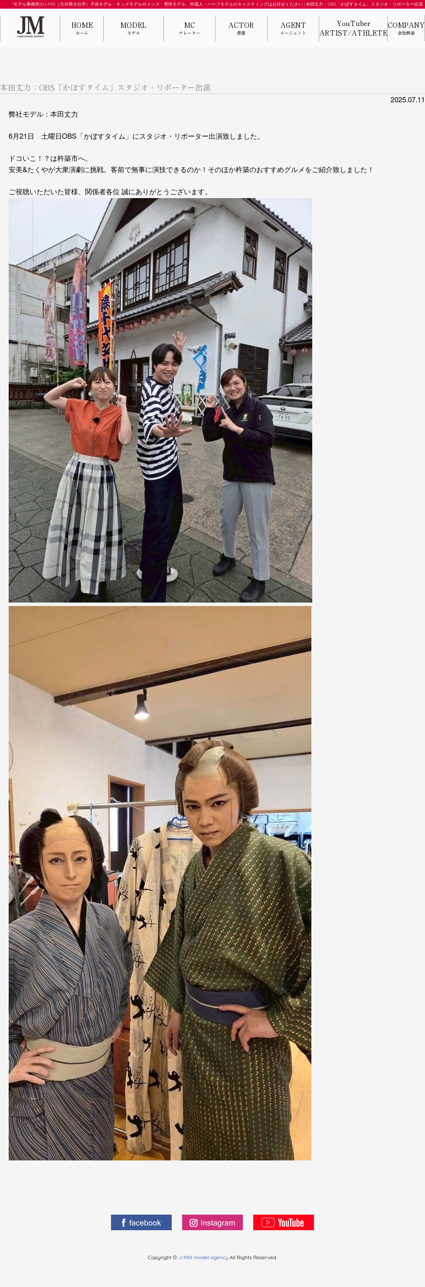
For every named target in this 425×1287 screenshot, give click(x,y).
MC (189, 29)
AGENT (293, 29)
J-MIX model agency (204, 1257)
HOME (81, 29)
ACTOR (241, 29)
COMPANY (406, 29)
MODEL (133, 29)
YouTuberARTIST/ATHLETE (353, 28)
